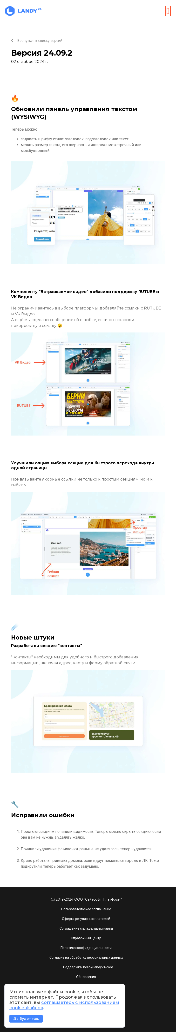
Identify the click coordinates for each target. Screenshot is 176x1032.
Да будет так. (26, 1019)
